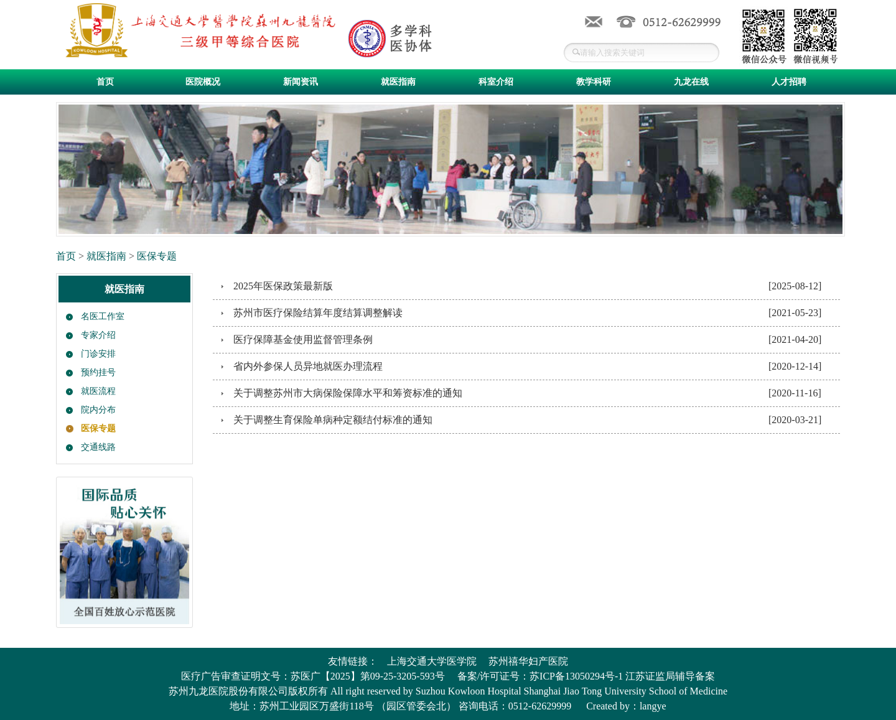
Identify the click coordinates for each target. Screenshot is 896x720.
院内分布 (98, 409)
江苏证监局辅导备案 (670, 676)
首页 (105, 81)
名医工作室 (102, 316)
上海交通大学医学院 (432, 661)
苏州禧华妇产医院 (528, 661)
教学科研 (593, 81)
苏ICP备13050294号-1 (576, 676)
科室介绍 (495, 81)
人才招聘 (789, 81)
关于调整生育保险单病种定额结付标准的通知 (332, 419)
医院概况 (202, 81)
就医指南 (398, 81)
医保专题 (157, 256)
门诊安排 (98, 353)
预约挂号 (98, 372)
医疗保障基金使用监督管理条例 (303, 339)
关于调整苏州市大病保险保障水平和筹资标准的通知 (347, 393)
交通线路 (98, 447)
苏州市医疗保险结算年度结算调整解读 (318, 312)
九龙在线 (691, 81)
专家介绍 (98, 335)
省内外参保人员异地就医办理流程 (308, 366)
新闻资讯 (300, 81)
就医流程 (98, 391)
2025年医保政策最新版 (283, 286)
